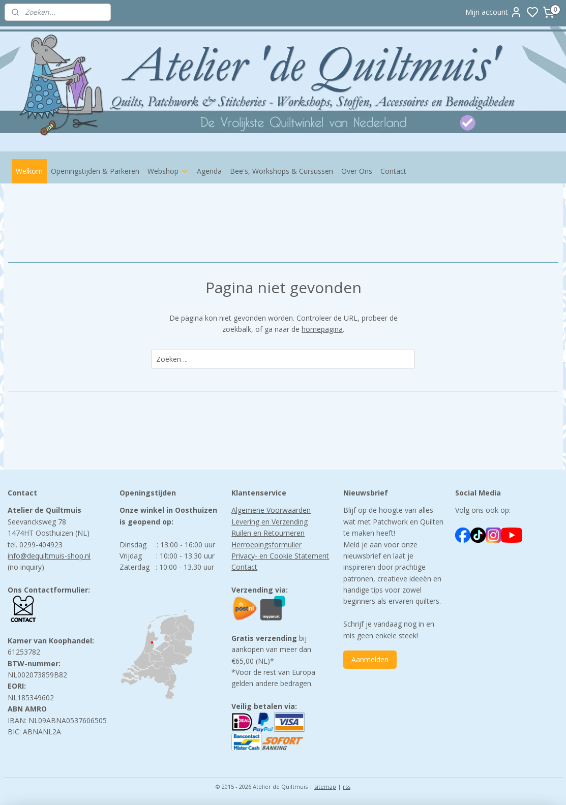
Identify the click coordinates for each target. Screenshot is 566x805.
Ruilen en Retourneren (268, 533)
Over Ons (356, 171)
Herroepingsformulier (266, 544)
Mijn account (493, 12)
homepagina (322, 329)
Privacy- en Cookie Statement (280, 556)
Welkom (29, 171)
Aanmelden (370, 659)
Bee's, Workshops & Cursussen (281, 171)
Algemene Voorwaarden (271, 510)
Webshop (168, 171)
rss (346, 786)
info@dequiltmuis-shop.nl (49, 556)
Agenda (209, 171)
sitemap (325, 786)
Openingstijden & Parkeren (95, 171)
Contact (393, 171)
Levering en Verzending (269, 522)
